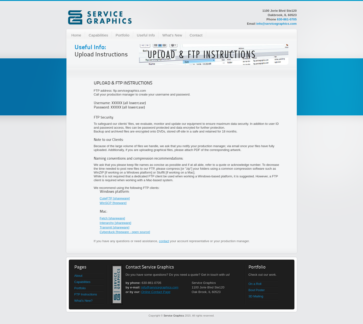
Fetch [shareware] (112, 218)
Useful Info (146, 35)
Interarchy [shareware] (115, 223)
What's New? (83, 300)
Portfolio (123, 35)
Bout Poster (257, 290)
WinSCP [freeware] (113, 203)
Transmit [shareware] (115, 227)
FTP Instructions (85, 294)
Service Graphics (174, 315)
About (78, 275)
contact (164, 241)
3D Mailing (256, 296)
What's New (172, 35)
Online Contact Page (156, 292)
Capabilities (98, 35)
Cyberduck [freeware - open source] (125, 232)
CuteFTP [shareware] (115, 198)
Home (76, 35)
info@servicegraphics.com (276, 23)
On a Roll (255, 284)
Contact (196, 35)
